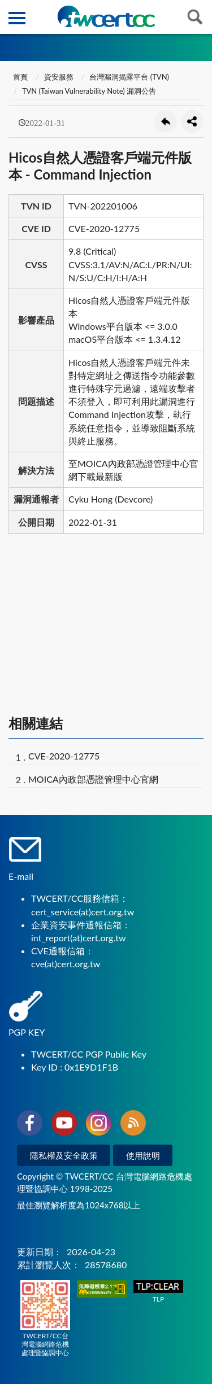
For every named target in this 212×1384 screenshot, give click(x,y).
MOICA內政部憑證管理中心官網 (93, 779)
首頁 (19, 76)
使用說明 (143, 1155)
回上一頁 (165, 121)
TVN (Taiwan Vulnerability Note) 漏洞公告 (89, 90)
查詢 (195, 17)
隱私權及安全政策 (64, 1155)
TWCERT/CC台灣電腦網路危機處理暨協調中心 (45, 1318)
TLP (158, 1291)
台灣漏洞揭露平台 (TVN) (129, 76)
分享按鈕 (192, 121)
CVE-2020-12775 (63, 755)
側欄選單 (16, 18)
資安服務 (58, 76)
